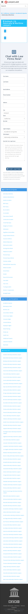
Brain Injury (5, 206)
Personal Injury (6, 254)
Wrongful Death (6, 293)
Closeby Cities (7, 350)
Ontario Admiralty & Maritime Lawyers (12, 472)
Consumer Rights (7, 319)
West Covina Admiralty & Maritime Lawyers (13, 579)
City (4, 110)
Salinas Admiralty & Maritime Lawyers (11, 512)
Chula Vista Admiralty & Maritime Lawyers (12, 370)
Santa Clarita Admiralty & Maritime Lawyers (13, 537)
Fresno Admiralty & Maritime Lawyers (11, 415)
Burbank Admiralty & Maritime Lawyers (12, 364)
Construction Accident (8, 219)
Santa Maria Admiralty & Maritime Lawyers (12, 541)
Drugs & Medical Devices (8, 235)
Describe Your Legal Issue (9, 141)
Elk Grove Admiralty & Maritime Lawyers (12, 399)
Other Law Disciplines (11, 299)
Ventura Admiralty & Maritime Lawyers (12, 569)
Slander (5, 274)
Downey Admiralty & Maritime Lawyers (12, 390)
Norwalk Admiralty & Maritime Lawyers (12, 462)
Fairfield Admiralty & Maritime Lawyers (12, 406)
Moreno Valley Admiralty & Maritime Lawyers (13, 455)
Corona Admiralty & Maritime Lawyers (11, 380)
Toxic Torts (5, 283)
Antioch (12, 13)
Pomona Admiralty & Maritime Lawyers (12, 488)
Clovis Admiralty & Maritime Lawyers (11, 374)
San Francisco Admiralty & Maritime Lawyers (13, 521)
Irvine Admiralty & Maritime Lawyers (11, 439)
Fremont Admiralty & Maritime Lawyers (12, 412)
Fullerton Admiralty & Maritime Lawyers (12, 419)
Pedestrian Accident (7, 251)
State (4, 115)
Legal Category (6, 128)
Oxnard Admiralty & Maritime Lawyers (11, 478)
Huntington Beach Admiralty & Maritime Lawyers (12, 432)
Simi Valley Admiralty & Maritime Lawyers (12, 547)
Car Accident (6, 213)
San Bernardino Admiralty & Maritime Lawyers (13, 515)
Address (5, 102)
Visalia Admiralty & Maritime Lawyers (11, 576)
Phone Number (6, 95)
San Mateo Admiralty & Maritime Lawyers (12, 528)
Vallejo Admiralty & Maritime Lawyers (11, 566)
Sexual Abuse (6, 270)
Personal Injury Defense (8, 258)
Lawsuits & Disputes (7, 341)
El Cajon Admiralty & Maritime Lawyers (12, 393)
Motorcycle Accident (7, 245)
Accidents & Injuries (21, 13)
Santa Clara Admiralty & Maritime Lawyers (12, 534)
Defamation (6, 229)
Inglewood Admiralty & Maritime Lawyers (12, 436)
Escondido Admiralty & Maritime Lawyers (12, 402)
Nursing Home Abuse (8, 248)
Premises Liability (7, 261)
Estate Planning (6, 328)
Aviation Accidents (7, 200)
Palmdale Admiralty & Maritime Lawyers (12, 481)
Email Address (6, 89)
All (1, 13)
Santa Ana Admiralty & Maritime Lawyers (12, 531)
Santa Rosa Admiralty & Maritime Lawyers (12, 544)
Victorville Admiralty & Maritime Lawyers (12, 573)
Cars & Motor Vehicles (8, 312)
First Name (5, 76)
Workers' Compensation (8, 290)
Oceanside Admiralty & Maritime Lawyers (12, 468)
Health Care (6, 335)
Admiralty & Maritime (8, 193)
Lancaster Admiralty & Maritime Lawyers (12, 443)
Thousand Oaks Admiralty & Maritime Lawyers (13, 560)
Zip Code (5, 121)
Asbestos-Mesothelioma (8, 197)
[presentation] (14, 164)
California (6, 13)
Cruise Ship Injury (7, 222)
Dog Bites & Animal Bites (8, 232)
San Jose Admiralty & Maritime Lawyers (12, 525)
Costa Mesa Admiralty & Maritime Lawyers (12, 383)
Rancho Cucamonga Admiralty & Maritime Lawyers (12, 491)
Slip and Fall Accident (8, 277)
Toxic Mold (5, 280)
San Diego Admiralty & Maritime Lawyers (12, 518)
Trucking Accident (7, 287)
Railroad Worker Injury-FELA (9, 264)
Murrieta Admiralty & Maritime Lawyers (12, 459)
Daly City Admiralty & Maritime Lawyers (12, 386)
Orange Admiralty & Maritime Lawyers (11, 475)
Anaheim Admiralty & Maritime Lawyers (12, 354)
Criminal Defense (7, 322)
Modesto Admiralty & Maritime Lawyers (12, 452)
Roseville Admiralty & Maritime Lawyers (12, 505)
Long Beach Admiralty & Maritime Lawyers (12, 446)
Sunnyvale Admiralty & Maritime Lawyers (12, 553)
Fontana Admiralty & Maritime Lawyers (12, 409)
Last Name (5, 81)
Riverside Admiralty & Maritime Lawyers (12, 502)
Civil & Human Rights (8, 316)
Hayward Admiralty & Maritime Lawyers (12, 428)
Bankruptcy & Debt (7, 306)
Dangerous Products (7, 226)
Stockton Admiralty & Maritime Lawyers (12, 550)
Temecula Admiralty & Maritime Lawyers (12, 557)
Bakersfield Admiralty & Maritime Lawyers (12, 358)
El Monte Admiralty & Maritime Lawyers (12, 396)
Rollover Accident (7, 267)
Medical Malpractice (7, 242)
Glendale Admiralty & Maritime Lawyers (12, 425)
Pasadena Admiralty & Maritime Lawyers (12, 484)
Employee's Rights (7, 325)
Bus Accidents (6, 210)
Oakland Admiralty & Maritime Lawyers (12, 465)
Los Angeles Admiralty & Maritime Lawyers (12, 449)
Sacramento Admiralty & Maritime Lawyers (12, 509)
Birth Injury (5, 203)
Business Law (6, 309)
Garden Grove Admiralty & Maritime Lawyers (13, 422)
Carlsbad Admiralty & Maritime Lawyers (12, 367)
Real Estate (5, 345)
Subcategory (6, 134)
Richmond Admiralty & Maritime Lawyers (12, 499)
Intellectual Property (7, 338)
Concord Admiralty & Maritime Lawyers (12, 377)
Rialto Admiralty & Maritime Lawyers (11, 496)
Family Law (5, 332)
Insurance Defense (7, 238)
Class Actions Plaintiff (8, 216)
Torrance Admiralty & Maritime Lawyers (12, 563)
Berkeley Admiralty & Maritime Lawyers (12, 361)
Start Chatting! (14, 169)
